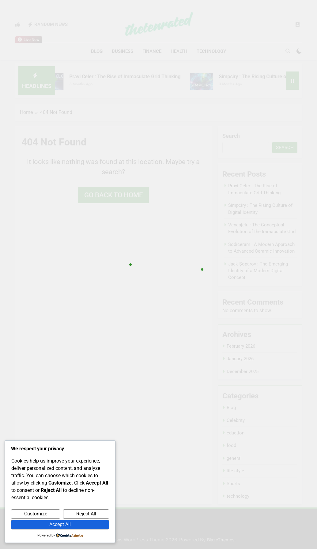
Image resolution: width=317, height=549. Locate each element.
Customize (35, 514)
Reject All (86, 514)
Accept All (60, 524)
